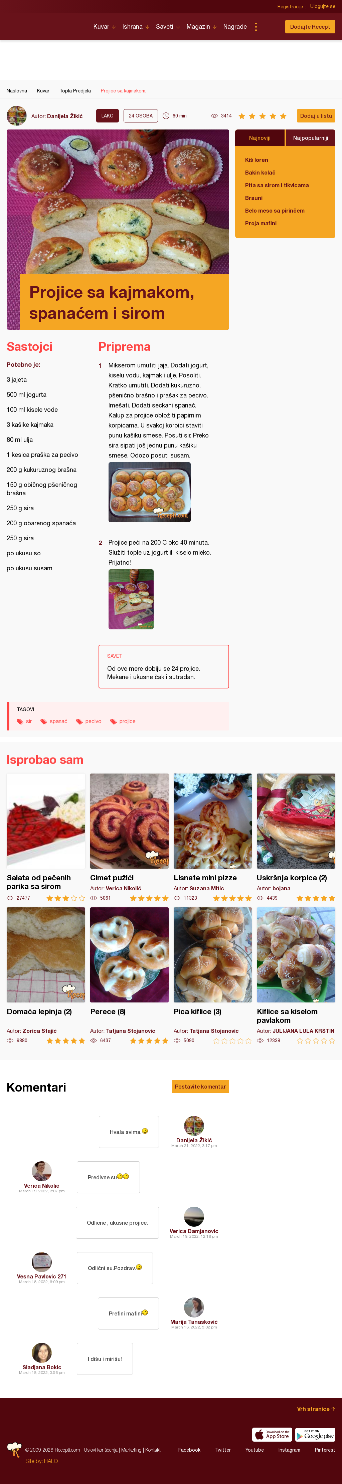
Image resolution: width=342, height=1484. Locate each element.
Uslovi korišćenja (101, 1450)
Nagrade (235, 26)
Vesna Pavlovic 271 (41, 1276)
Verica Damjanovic (194, 1231)
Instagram (289, 1450)
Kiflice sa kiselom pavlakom (296, 975)
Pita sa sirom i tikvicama (277, 185)
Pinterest (325, 1450)
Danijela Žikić (65, 116)
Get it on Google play (315, 1435)
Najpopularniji (310, 137)
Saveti (164, 26)
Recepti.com (45, 24)
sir (29, 721)
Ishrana (133, 26)
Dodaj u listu (316, 115)
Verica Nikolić (41, 1185)
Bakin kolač (260, 172)
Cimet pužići (129, 837)
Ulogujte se (322, 6)
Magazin (198, 26)
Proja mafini (261, 223)
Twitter (223, 1450)
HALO (51, 1461)
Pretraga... (269, 26)
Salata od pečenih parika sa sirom (46, 837)
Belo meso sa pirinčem (275, 210)
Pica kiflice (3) (213, 975)
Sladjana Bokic (41, 1367)
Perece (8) (129, 975)
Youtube (254, 1450)
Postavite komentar (200, 1086)
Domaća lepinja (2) (46, 975)
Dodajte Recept (310, 26)
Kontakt (153, 1450)
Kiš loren (256, 160)
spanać (58, 721)
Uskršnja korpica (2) (296, 837)
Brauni (254, 198)
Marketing (131, 1450)
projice (128, 721)
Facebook (189, 1450)
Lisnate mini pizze (213, 837)
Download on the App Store (272, 1435)
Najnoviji (260, 137)
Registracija (290, 6)
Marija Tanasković (194, 1321)
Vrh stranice (313, 1409)
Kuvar (101, 26)
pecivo (94, 721)
